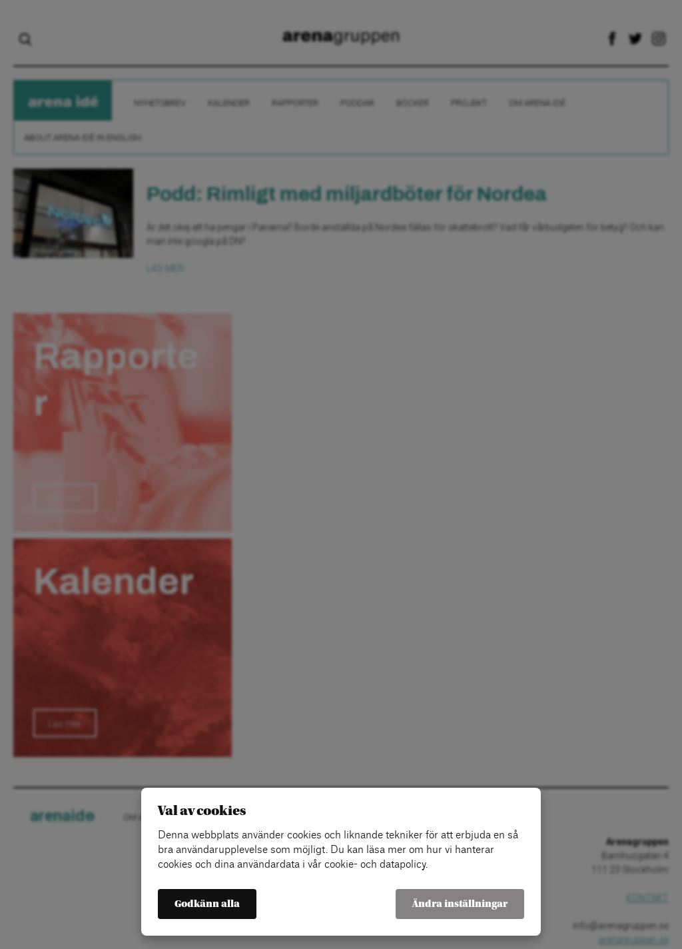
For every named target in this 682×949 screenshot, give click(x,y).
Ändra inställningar (460, 904)
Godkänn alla (207, 904)
